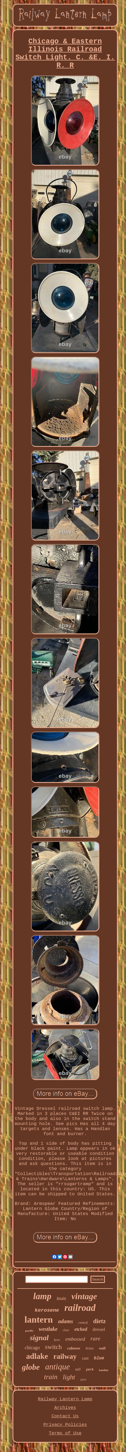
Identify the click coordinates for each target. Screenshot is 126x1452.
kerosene (47, 1310)
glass (83, 1379)
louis (61, 1298)
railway (65, 1356)
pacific (29, 1330)
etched (80, 1329)
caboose (73, 1348)
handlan (103, 1370)
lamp (42, 1296)
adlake (37, 1356)
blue (99, 1358)
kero (57, 1340)
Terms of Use (65, 1433)
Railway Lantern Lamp (65, 1399)
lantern (39, 1319)
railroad (80, 1308)
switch (53, 1346)
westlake (48, 1329)
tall (78, 1369)
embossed (75, 1339)
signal (39, 1338)
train (51, 1377)
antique (57, 1366)
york (90, 1370)
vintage (84, 1296)
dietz (99, 1321)
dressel (99, 1329)
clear (66, 1330)
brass (90, 1348)
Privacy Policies (65, 1424)
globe (31, 1367)
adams (65, 1321)
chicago (32, 1347)
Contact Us (65, 1416)
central (83, 1322)
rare (95, 1338)
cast (85, 1358)
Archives (65, 1407)
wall (102, 1348)
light (69, 1377)
